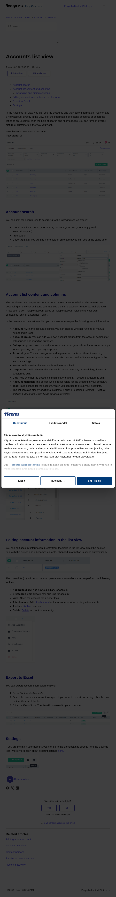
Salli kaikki (94, 480)
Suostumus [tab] (20, 423)
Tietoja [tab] (96, 423)
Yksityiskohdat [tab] (58, 423)
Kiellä (21, 480)
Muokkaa (58, 480)
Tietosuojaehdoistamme (24, 464)
